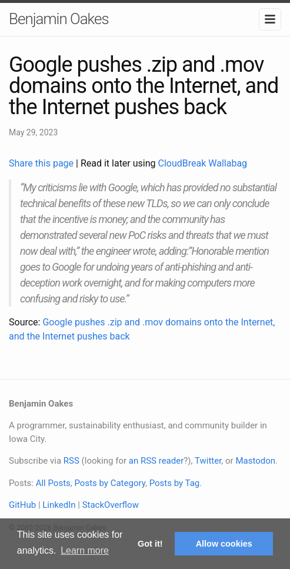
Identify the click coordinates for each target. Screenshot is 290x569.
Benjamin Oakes (59, 19)
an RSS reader (156, 460)
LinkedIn (58, 505)
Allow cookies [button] (224, 543)
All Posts (53, 483)
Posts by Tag (174, 483)
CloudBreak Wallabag (203, 163)
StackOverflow (110, 505)
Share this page (42, 163)
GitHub (22, 505)
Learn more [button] (85, 550)
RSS (71, 460)
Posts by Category (109, 483)
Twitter (208, 460)
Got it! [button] (150, 543)
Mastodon (255, 460)
